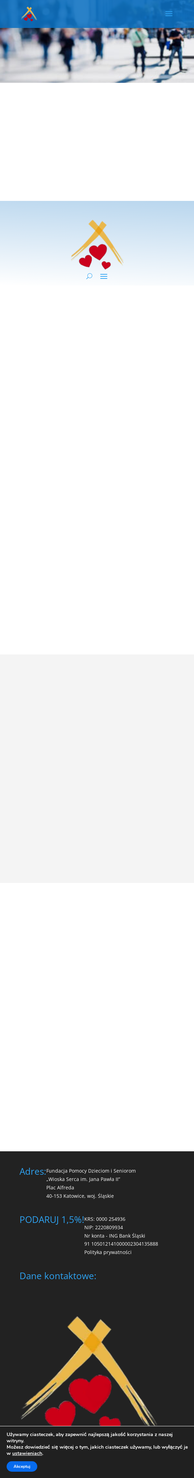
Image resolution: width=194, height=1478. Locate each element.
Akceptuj (22, 1466)
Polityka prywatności (108, 1252)
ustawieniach (27, 1453)
